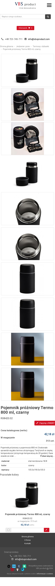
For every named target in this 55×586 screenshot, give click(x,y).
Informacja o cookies (45, 574)
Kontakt (27, 543)
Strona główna (6, 46)
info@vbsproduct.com (39, 39)
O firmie (27, 540)
